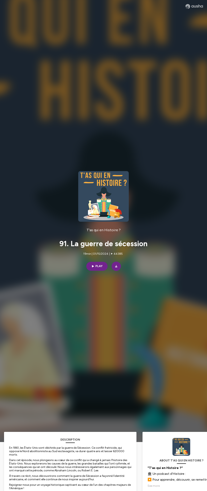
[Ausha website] (194, 6)
